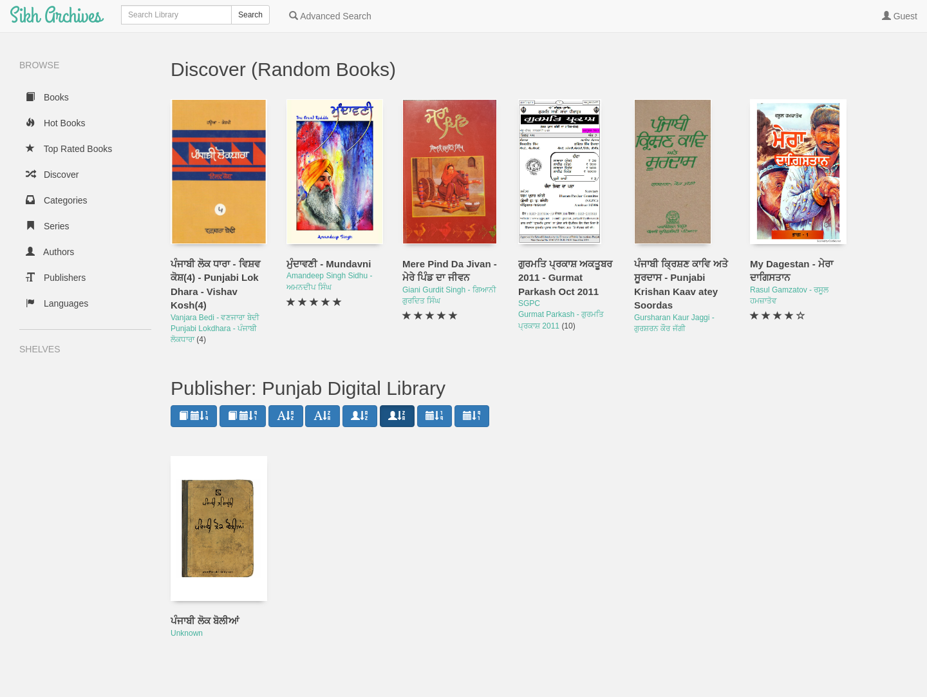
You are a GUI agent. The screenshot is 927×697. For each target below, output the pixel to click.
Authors (50, 252)
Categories (57, 200)
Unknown (187, 633)
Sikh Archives (56, 16)
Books (47, 97)
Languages (57, 303)
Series (48, 226)
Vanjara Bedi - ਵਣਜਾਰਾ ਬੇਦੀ (215, 317)
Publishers (56, 277)
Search (250, 14)
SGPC (529, 303)
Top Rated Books (69, 149)
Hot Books (55, 123)
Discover (52, 174)
